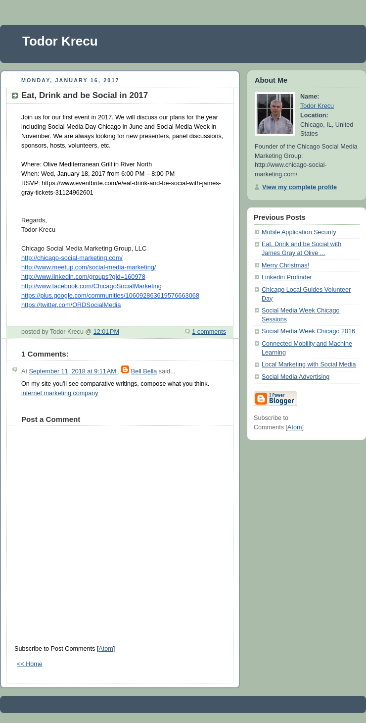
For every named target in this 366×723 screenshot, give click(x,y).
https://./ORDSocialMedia (71, 305)
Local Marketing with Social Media (309, 364)
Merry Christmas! (285, 265)
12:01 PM (106, 331)
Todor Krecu (60, 41)
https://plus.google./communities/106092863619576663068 (110, 295)
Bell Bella (144, 371)
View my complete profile (299, 187)
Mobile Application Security (299, 232)
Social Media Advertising (295, 376)
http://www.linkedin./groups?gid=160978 (83, 276)
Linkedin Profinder (287, 277)
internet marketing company (59, 393)
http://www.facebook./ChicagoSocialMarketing (91, 286)
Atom (105, 648)
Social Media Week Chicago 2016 (308, 331)
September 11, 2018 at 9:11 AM (73, 371)
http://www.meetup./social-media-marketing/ (88, 267)
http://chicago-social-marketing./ (72, 257)
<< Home (30, 664)
